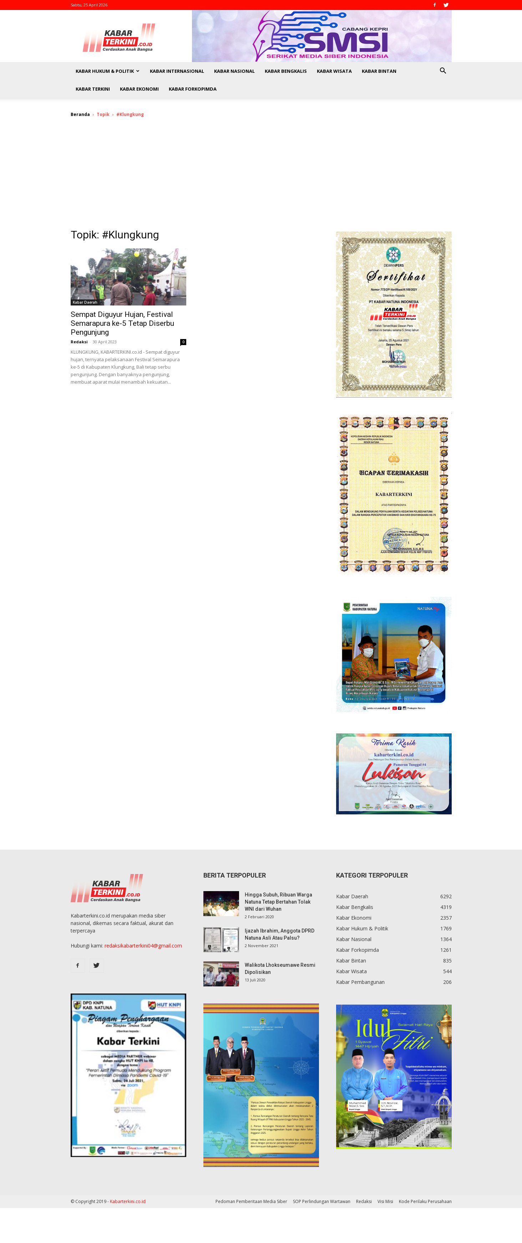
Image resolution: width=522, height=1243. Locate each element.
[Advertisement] (261, 178)
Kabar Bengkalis (286, 71)
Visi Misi (385, 1201)
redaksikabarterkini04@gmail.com (143, 945)
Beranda (80, 114)
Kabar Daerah (85, 302)
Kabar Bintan (379, 71)
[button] (443, 71)
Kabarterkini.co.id (128, 1201)
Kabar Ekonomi (139, 89)
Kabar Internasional (177, 71)
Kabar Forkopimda (193, 89)
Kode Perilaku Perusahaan (425, 1201)
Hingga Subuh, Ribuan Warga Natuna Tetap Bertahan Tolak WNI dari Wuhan (278, 902)
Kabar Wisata (334, 71)
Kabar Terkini (93, 89)
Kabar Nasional (234, 71)
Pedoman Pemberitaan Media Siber (251, 1201)
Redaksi (79, 341)
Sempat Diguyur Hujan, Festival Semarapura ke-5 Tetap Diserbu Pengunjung (122, 323)
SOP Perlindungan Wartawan (321, 1201)
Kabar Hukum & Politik (108, 71)
